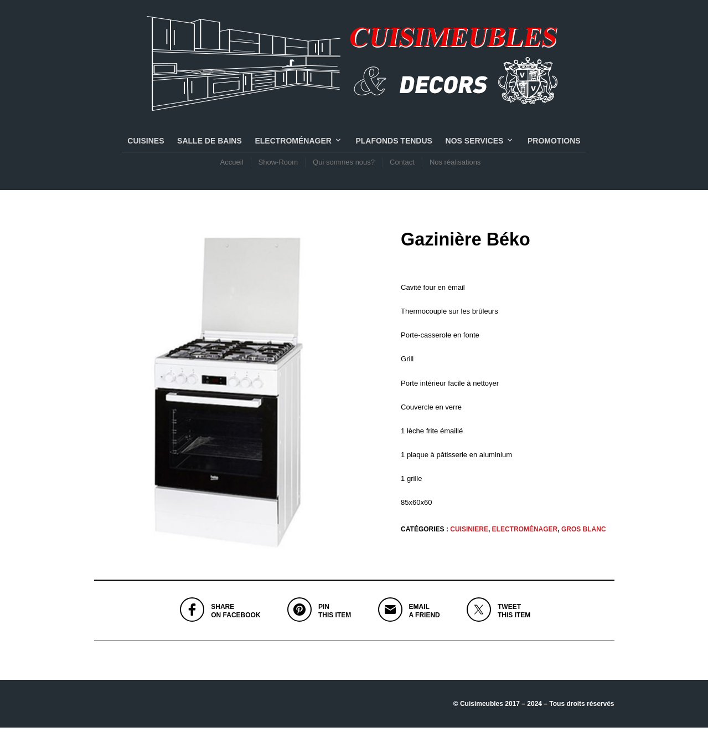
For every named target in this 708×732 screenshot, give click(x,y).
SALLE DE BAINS (209, 143)
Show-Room (278, 164)
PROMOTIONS (554, 143)
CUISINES (145, 143)
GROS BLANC (583, 533)
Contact (402, 164)
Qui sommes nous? (344, 164)
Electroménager (293, 143)
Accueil (232, 164)
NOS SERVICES (475, 143)
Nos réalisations (455, 164)
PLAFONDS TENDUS (393, 143)
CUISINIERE (469, 533)
